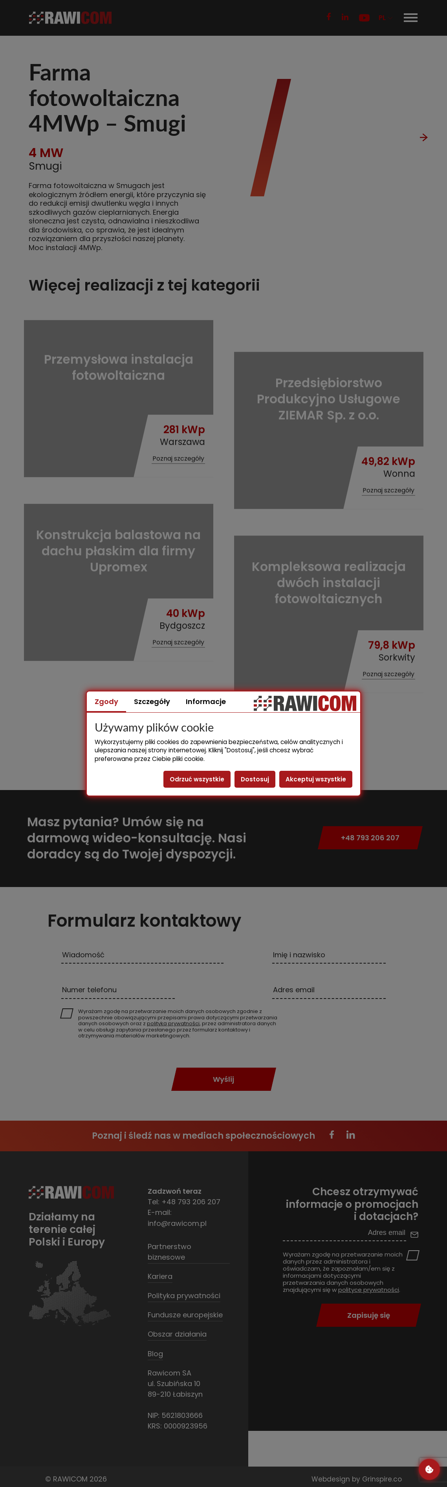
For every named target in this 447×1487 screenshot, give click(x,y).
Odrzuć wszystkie (197, 779)
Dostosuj (255, 779)
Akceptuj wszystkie (316, 779)
